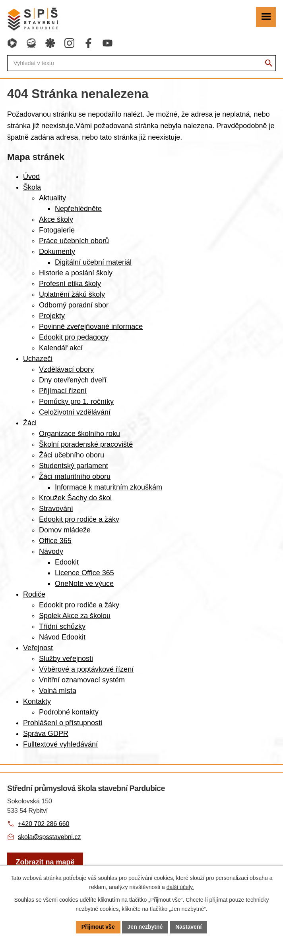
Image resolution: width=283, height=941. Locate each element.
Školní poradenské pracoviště (86, 444)
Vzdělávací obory (66, 369)
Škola (32, 187)
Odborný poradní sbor (74, 305)
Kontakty (37, 701)
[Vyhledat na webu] (268, 63)
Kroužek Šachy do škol (75, 498)
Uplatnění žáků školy (72, 294)
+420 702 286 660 (43, 823)
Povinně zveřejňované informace (91, 326)
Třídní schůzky (62, 626)
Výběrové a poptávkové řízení (86, 669)
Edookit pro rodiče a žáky (79, 519)
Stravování (56, 509)
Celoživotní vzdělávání (74, 412)
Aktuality (52, 198)
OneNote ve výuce (84, 584)
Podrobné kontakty (69, 712)
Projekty (52, 316)
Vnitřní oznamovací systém (82, 680)
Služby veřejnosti (66, 659)
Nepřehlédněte (78, 209)
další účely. (180, 887)
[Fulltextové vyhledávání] (141, 63)
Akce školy (56, 219)
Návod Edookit (62, 637)
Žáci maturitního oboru (74, 476)
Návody (51, 551)
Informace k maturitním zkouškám (108, 487)
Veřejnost (38, 648)
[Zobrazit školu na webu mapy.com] (45, 862)
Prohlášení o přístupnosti (62, 723)
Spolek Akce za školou (74, 616)
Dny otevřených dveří (73, 380)
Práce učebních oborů (74, 241)
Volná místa (57, 691)
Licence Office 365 (84, 573)
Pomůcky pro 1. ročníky (76, 401)
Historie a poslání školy (75, 273)
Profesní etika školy (70, 284)
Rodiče (34, 594)
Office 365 (55, 541)
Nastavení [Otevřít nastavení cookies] (188, 927)
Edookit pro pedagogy (74, 337)
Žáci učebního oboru (71, 455)
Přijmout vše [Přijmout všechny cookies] (98, 927)
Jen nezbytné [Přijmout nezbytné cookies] (145, 927)
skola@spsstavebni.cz (49, 836)
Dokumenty (57, 251)
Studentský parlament (73, 466)
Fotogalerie (57, 230)
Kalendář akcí (61, 348)
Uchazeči (37, 359)
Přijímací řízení (63, 391)
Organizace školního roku (79, 434)
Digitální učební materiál (93, 262)
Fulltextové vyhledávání (60, 744)
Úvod (31, 177)
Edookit (67, 562)
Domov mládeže (65, 530)
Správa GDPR (45, 733)
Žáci (30, 423)
